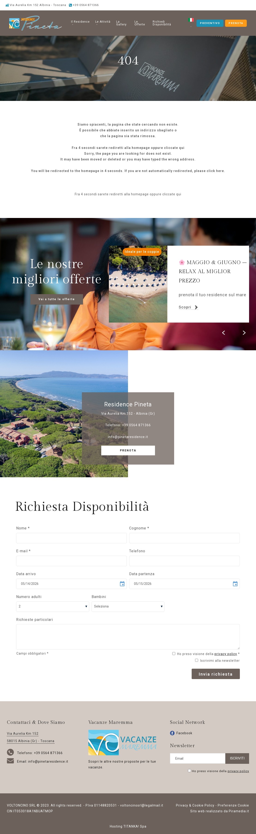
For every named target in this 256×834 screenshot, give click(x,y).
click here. (216, 171)
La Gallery (121, 23)
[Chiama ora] (84, 5)
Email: (17, 761)
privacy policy (225, 654)
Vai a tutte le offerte (57, 299)
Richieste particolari (34, 619)
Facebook (181, 733)
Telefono (137, 551)
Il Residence (80, 22)
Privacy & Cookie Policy (195, 805)
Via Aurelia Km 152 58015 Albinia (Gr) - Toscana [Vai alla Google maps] (30, 737)
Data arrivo (26, 574)
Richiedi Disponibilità (162, 23)
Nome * (23, 528)
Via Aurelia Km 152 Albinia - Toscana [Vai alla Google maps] (36, 5)
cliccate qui (174, 148)
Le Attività (102, 22)
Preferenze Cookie (233, 805)
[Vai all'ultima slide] (223, 333)
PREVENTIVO (210, 23)
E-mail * (23, 551)
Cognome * (139, 528)
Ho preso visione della (220, 771)
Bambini (99, 597)
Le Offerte (139, 23)
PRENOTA (236, 23)
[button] (191, 23)
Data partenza (142, 574)
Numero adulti (29, 597)
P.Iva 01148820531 (101, 805)
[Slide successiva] (244, 333)
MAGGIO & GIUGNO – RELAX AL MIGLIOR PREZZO (213, 272)
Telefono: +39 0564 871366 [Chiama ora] (35, 753)
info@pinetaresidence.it (128, 437)
